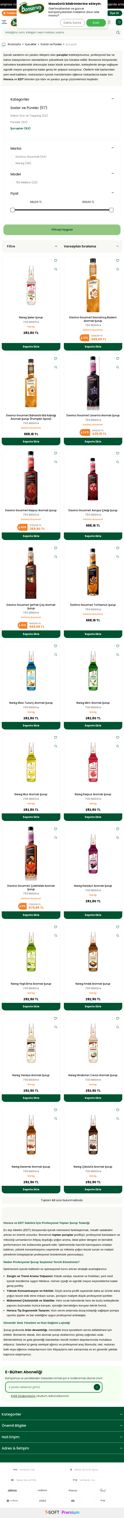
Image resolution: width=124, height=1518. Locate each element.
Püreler (18, 122)
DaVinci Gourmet (93, 330)
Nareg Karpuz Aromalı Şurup (93, 794)
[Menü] (4, 22)
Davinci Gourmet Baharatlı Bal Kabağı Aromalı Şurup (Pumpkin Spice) (31, 417)
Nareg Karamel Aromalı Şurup (31, 1167)
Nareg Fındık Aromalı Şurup (93, 984)
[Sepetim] (119, 22)
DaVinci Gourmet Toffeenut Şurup (93, 605)
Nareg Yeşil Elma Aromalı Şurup (31, 984)
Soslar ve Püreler (51, 44)
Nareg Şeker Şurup (31, 317)
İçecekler (30, 44)
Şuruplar (20, 128)
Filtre (32, 246)
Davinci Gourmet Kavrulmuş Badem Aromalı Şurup (93, 319)
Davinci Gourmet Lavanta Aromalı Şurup (93, 415)
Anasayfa (11, 44)
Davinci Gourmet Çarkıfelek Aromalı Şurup (31, 887)
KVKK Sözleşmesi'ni (23, 1396)
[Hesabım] (109, 22)
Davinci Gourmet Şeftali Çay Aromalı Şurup (30, 606)
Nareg (31, 326)
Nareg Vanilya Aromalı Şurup (31, 1075)
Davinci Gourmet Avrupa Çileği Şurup (93, 510)
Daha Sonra (72, 23)
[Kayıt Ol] (97, 1387)
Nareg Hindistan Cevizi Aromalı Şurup (93, 1075)
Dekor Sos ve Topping (29, 116)
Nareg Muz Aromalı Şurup (30, 794)
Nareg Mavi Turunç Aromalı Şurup (31, 703)
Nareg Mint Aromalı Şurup (93, 703)
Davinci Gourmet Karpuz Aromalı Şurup (31, 510)
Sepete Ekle (31, 346)
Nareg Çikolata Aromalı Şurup (93, 1167)
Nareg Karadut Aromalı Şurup (93, 886)
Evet (96, 23)
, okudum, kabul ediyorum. (37, 1396)
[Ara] (118, 32)
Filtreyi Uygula (62, 229)
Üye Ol (114, 13)
